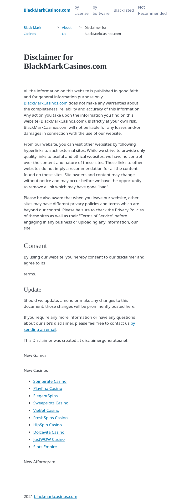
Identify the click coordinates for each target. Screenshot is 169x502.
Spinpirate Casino (50, 381)
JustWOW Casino (49, 439)
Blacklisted (123, 10)
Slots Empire (45, 446)
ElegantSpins (45, 395)
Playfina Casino (47, 388)
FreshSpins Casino (50, 417)
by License (81, 10)
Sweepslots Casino (50, 403)
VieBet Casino (46, 410)
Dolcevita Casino (49, 432)
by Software (101, 10)
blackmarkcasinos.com (55, 496)
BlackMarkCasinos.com (46, 103)
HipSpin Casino (47, 424)
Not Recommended (152, 10)
